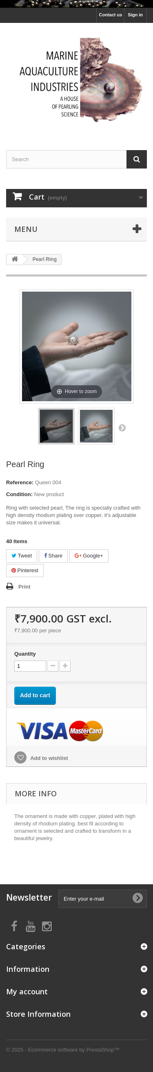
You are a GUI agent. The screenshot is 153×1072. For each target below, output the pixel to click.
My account (27, 991)
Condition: (19, 494)
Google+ (89, 556)
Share (53, 556)
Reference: (19, 482)
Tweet (21, 556)
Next (122, 427)
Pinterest (24, 570)
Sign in (135, 14)
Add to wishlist (48, 758)
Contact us (110, 14)
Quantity (25, 654)
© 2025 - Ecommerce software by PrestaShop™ (63, 1050)
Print (24, 587)
